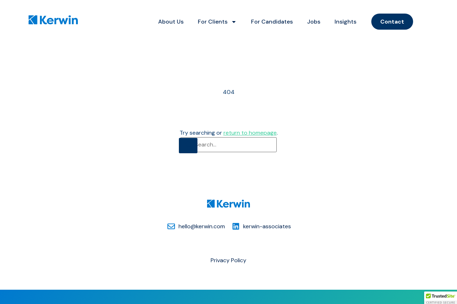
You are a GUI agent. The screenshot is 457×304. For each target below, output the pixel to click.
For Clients (217, 21)
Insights (345, 21)
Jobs (313, 21)
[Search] (188, 145)
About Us (171, 21)
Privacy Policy (228, 260)
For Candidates (272, 21)
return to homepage (250, 132)
